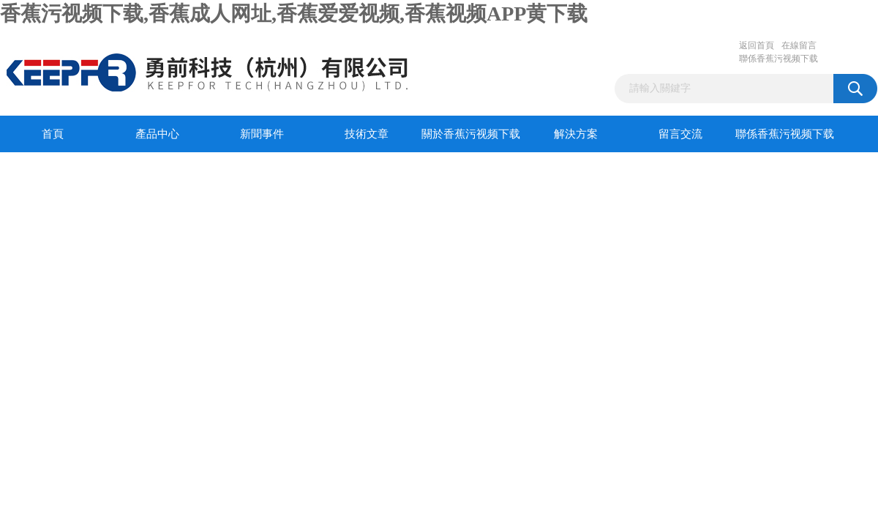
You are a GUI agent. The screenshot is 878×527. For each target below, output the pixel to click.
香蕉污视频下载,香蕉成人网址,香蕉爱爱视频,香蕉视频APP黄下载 (294, 13)
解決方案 (576, 134)
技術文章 (367, 134)
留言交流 (680, 134)
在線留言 (799, 45)
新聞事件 (262, 134)
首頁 (53, 134)
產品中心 (157, 134)
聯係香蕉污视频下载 (778, 58)
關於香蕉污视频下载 (470, 134)
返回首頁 (756, 45)
